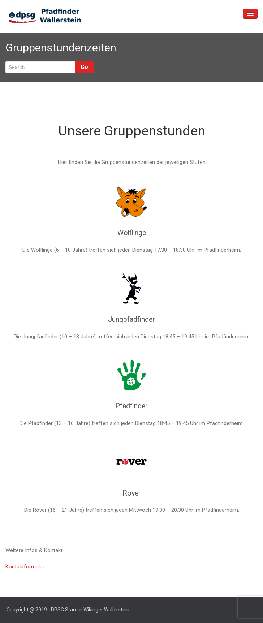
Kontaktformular (24, 566)
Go (84, 67)
